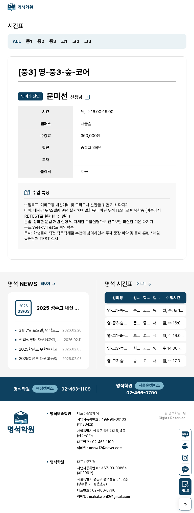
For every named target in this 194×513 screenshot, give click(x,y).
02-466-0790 (141, 392)
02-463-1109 (76, 389)
